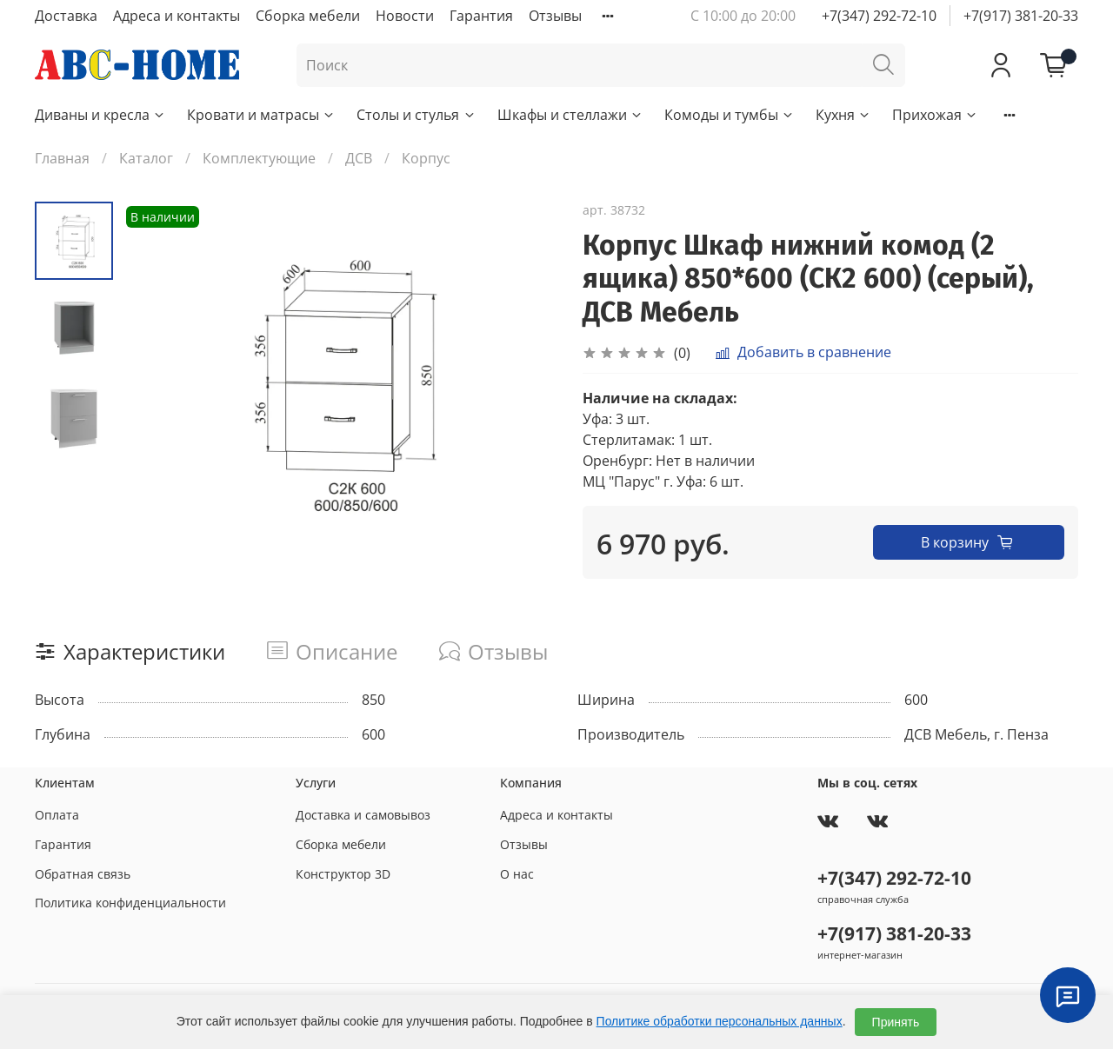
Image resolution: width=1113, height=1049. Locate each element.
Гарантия (481, 15)
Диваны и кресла (100, 114)
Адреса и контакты (176, 15)
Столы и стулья (416, 114)
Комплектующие (259, 158)
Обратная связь (82, 874)
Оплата (57, 815)
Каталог (146, 158)
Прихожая (935, 114)
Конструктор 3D (343, 874)
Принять (896, 1022)
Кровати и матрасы (261, 114)
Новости (405, 15)
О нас (517, 874)
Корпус (426, 158)
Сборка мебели (308, 15)
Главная (62, 158)
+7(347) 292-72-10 (879, 15)
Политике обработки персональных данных (719, 1021)
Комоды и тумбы (729, 114)
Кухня (843, 114)
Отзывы (555, 15)
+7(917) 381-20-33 (1020, 15)
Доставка (66, 15)
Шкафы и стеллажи (570, 114)
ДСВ (358, 158)
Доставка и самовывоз (363, 815)
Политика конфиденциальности (130, 902)
